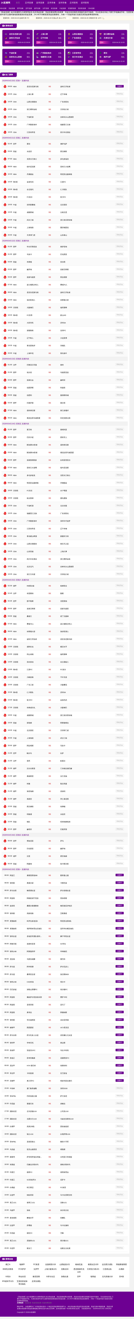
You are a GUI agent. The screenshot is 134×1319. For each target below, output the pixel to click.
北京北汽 (30, 567)
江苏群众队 (107, 1269)
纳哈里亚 (30, 1195)
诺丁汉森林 (64, 616)
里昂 (28, 761)
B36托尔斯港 (8, 1269)
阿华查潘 (30, 967)
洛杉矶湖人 (31, 300)
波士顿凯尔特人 (33, 285)
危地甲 (12, 1050)
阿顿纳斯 (63, 1012)
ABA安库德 (64, 1020)
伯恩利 (29, 395)
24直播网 (5, 2)
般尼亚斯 (36, 1276)
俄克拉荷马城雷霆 (33, 418)
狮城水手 (30, 1218)
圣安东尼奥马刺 (33, 86)
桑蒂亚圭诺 (31, 974)
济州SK (63, 323)
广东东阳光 (64, 102)
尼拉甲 (12, 1066)
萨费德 (29, 1225)
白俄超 (12, 1187)
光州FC (63, 330)
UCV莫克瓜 (64, 1027)
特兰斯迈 (30, 1187)
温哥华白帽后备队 (67, 929)
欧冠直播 (54, 8)
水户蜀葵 (63, 491)
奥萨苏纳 (63, 247)
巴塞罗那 (30, 403)
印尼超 (12, 1104)
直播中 (119, 86)
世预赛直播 (72, 8)
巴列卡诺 (30, 437)
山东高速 (30, 551)
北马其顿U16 (32, 1111)
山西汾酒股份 (32, 102)
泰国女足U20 (93, 1264)
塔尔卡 (62, 982)
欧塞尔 (62, 761)
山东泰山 (63, 235)
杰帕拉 (62, 1104)
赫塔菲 (62, 380)
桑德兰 (29, 616)
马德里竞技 (64, 372)
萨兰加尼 (63, 1096)
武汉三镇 (30, 220)
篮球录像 (63, 3)
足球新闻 (74, 3)
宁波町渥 (30, 117)
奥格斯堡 (30, 776)
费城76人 (63, 285)
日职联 (15, 307)
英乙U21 (13, 1202)
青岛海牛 (63, 353)
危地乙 (12, 1058)
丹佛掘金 (30, 174)
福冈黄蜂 (63, 307)
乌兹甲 (12, 1210)
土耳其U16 (64, 1111)
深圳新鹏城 (31, 205)
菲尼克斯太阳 (65, 418)
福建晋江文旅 (65, 125)
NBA (15, 86)
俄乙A (7, 1264)
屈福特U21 (31, 1241)
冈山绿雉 (30, 654)
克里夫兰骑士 (32, 159)
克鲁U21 (63, 1202)
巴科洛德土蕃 (32, 1096)
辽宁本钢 (63, 94)
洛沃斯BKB (64, 974)
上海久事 (30, 94)
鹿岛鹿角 (63, 498)
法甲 (15, 365)
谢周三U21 (31, 1202)
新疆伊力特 (64, 536)
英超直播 (12, 8)
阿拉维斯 (63, 277)
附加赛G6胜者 (32, 452)
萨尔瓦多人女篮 (33, 1035)
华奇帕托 (63, 951)
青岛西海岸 (31, 346)
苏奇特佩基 (31, 1058)
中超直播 (63, 8)
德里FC (29, 1172)
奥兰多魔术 (64, 410)
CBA (15, 94)
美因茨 (29, 799)
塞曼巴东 (30, 1104)
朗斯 (62, 593)
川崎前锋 (30, 677)
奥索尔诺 (30, 883)
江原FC (63, 182)
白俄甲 (12, 1126)
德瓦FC (29, 1233)
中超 (15, 205)
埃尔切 (29, 372)
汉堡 (28, 856)
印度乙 (12, 1172)
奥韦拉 (29, 1012)
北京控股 (63, 506)
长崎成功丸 (31, 708)
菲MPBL (13, 1096)
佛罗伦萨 (63, 144)
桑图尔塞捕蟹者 (33, 906)
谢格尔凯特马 (65, 1164)
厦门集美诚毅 (32, 1088)
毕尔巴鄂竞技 (32, 247)
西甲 (15, 247)
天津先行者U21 (93, 1269)
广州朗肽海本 (32, 125)
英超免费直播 (47, 1303)
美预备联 (13, 921)
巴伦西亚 (63, 254)
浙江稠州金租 (32, 109)
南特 (62, 365)
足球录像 (51, 3)
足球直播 (29, 3)
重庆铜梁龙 (64, 227)
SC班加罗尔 (31, 1180)
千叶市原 (63, 677)
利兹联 (62, 388)
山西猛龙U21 (65, 1264)
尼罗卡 (62, 1180)
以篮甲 (12, 1195)
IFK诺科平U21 (8, 1281)
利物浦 (29, 814)
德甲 (15, 586)
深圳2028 (63, 1088)
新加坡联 (13, 1218)
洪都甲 (12, 1081)
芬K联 (121, 1276)
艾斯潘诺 (63, 913)
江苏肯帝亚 (31, 132)
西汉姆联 (63, 151)
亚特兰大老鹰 (65, 167)
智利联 (12, 883)
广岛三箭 (30, 685)
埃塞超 (12, 1164)
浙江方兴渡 (31, 574)
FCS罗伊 (22, 1269)
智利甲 (12, 1043)
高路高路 (30, 913)
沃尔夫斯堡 (31, 768)
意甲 (15, 144)
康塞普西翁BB (32, 875)
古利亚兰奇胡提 (66, 1157)
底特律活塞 (31, 410)
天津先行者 (64, 109)
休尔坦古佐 (64, 1210)
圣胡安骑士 (31, 1142)
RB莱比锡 (30, 586)
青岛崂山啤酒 (32, 536)
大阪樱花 (63, 685)
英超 (15, 151)
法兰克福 (63, 776)
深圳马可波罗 (65, 521)
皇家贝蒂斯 (64, 269)
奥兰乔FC (30, 1081)
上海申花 (30, 353)
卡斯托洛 (63, 883)
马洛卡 (29, 254)
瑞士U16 (30, 1134)
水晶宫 (29, 151)
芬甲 (79, 1276)
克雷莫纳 (63, 601)
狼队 (28, 822)
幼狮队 (62, 1218)
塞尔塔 (62, 403)
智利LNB (13, 951)
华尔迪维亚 (31, 1020)
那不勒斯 (30, 601)
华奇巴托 (30, 1043)
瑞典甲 (22, 1264)
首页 (18, 3)
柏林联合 (63, 586)
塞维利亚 (63, 430)
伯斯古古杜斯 (65, 1248)
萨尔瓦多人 (64, 967)
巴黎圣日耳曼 (32, 365)
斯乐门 (29, 1248)
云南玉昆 (63, 212)
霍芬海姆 (63, 856)
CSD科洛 (30, 982)
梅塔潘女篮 (31, 890)
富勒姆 (29, 723)
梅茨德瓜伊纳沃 (66, 906)
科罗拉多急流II (32, 921)
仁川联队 (63, 189)
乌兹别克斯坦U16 (66, 1119)
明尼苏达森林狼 (66, 174)
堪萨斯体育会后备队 (34, 929)
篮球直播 (40, 3)
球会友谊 (22, 1276)
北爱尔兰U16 (32, 1119)
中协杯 (12, 1088)
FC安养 (29, 315)
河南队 (62, 346)
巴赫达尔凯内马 (33, 1164)
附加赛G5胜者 (32, 445)
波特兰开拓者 (65, 86)
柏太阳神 (30, 498)
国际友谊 (13, 1111)
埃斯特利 (63, 1066)
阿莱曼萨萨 (31, 951)
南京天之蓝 (64, 544)
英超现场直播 (36, 1303)
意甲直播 (29, 8)
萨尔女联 (13, 890)
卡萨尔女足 (50, 1276)
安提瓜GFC (31, 1050)
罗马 (62, 841)
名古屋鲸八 (64, 662)
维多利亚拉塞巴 (66, 1081)
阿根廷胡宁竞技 (33, 898)
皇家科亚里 (31, 944)
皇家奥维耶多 (32, 460)
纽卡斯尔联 (64, 864)
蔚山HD (63, 315)
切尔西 (62, 262)
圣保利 (62, 791)
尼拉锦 (12, 959)
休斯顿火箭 (64, 300)
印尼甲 (12, 1248)
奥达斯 (62, 1043)
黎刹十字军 (64, 1142)
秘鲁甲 (12, 1027)
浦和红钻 (30, 647)
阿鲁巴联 (13, 944)
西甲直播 (20, 8)
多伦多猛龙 (64, 159)
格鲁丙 (12, 1157)
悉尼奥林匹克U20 (79, 1270)
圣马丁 (62, 1005)
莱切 (28, 144)
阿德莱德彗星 (121, 1264)
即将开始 (120, 94)
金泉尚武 (30, 182)
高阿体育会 (64, 1172)
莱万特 (29, 430)
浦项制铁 (30, 330)
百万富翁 (63, 1073)
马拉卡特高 (64, 1050)
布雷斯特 (30, 593)
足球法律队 (36, 1281)
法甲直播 (46, 8)
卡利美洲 (30, 1073)
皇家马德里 (31, 277)
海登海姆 (30, 791)
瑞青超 (93, 1276)
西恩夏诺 (30, 1027)
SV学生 (63, 944)
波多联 (12, 906)
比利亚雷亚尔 (65, 460)
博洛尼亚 (30, 841)
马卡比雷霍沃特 (66, 1195)
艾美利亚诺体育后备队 (22, 1282)
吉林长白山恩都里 (67, 117)
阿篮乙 (12, 875)
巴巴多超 (13, 989)
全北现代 (30, 189)
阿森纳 (29, 864)
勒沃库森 (63, 784)
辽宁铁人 (30, 338)
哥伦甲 (12, 1073)
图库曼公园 (64, 875)
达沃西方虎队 (107, 1264)
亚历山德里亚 (32, 1149)
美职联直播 (82, 8)
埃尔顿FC (64, 989)
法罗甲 (36, 1269)
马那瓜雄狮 (31, 959)
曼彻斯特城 (64, 395)
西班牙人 (63, 437)
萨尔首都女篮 (65, 890)
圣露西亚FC (64, 1058)
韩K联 (15, 182)
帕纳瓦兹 (79, 1264)
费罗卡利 (63, 997)
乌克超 (12, 1149)
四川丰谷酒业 (65, 132)
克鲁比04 (64, 1269)
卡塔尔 (8, 1276)
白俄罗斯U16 (65, 1134)
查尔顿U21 (64, 1241)
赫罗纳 (29, 269)
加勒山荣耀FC (32, 989)
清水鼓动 (30, 662)
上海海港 (30, 227)
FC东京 (29, 491)
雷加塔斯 (63, 898)
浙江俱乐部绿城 (66, 220)
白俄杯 (121, 1269)
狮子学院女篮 (65, 936)
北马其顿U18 (107, 1276)
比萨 (62, 753)
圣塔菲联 (30, 1005)
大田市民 (30, 323)
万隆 (62, 1233)
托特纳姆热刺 (65, 822)
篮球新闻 (85, 3)
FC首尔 (29, 197)
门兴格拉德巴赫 (66, 768)
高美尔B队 (31, 1126)
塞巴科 (62, 959)
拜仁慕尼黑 (64, 799)
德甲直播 (37, 8)
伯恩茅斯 (30, 388)
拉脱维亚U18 (50, 1264)
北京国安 (63, 205)
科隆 (28, 784)
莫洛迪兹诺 (64, 1126)
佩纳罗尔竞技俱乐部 (34, 997)
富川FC (63, 197)
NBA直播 (3, 8)
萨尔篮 (12, 967)
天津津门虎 (31, 235)
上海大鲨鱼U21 (50, 1269)
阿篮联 (12, 898)
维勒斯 (62, 1149)
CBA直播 (91, 8)
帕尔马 (29, 753)
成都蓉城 (30, 212)
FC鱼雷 (63, 1187)
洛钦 (28, 1210)
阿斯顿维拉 (64, 723)
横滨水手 (63, 647)
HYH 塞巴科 (31, 1066)
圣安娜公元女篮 (66, 1035)
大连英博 (63, 338)
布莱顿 (29, 262)
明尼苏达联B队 (65, 921)
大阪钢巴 (30, 307)
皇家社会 (30, 380)
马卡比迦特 (64, 1225)
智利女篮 (13, 936)
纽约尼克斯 (31, 167)
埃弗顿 (62, 806)
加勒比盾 (64, 1276)
